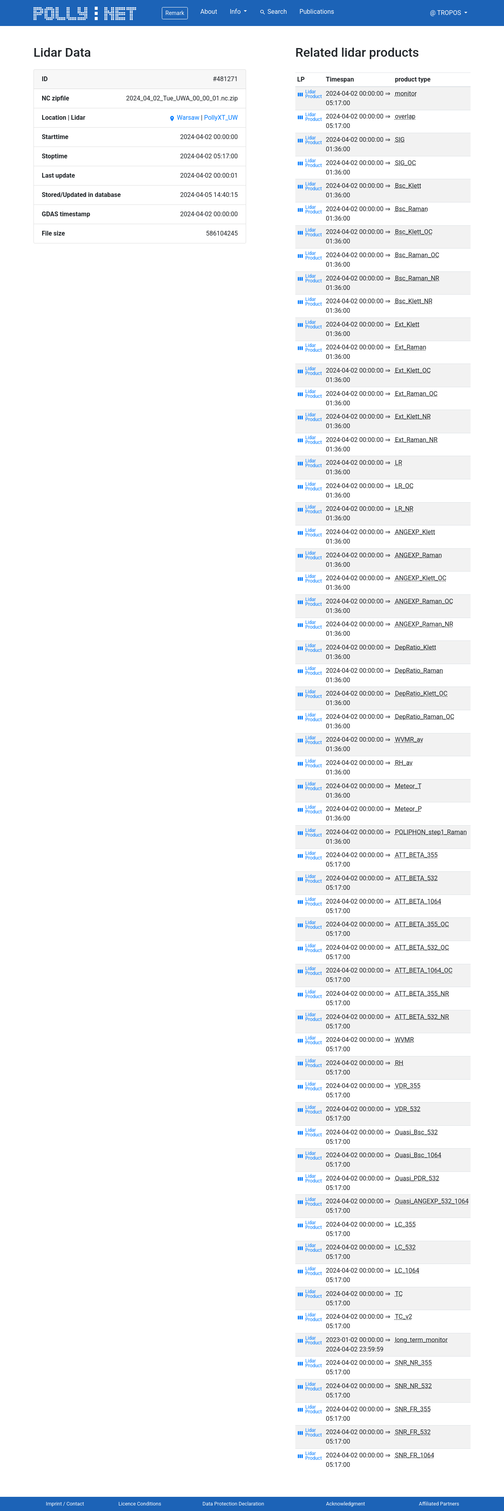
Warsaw (184, 117)
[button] (449, 13)
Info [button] (236, 11)
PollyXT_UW (221, 117)
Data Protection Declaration (233, 1504)
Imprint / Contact (65, 1504)
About (208, 11)
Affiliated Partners (439, 1504)
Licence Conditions (140, 1504)
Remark (174, 13)
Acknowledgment (345, 1504)
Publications (316, 11)
